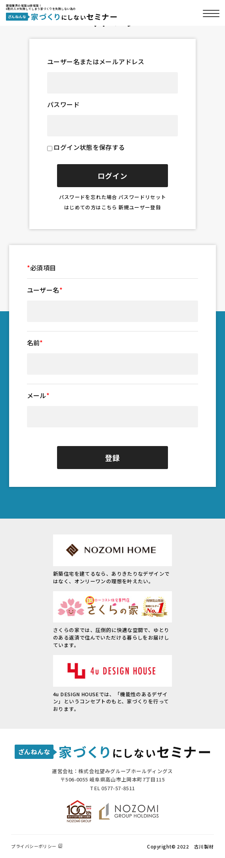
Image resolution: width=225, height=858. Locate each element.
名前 (35, 342)
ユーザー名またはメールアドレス (96, 61)
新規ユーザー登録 (139, 207)
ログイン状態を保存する (89, 147)
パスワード (63, 104)
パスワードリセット (142, 197)
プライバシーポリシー (33, 846)
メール (38, 395)
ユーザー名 (45, 290)
